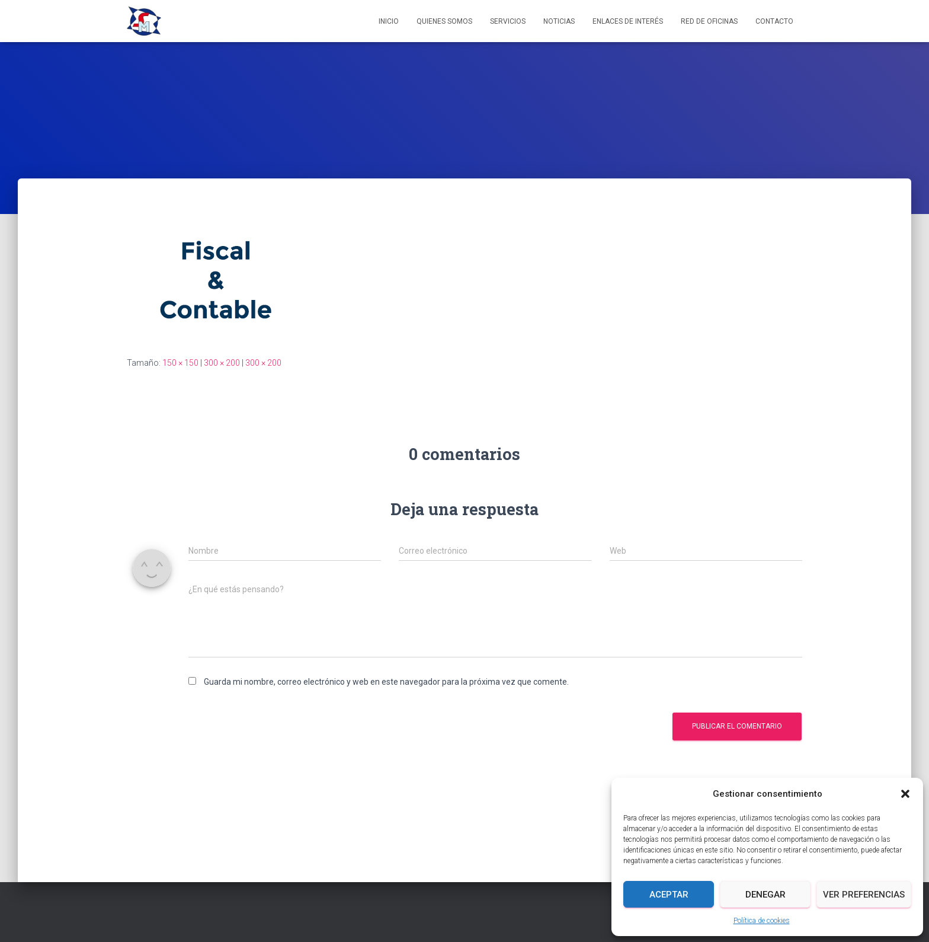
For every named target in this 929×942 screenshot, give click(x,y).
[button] (905, 794)
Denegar (765, 894)
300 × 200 (222, 363)
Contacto (774, 21)
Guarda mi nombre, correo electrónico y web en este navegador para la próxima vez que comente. (386, 681)
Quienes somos (444, 21)
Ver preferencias (864, 894)
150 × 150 (180, 363)
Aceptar (668, 894)
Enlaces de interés (627, 21)
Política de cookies (761, 921)
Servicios (508, 21)
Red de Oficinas (709, 21)
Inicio (389, 21)
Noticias (559, 21)
